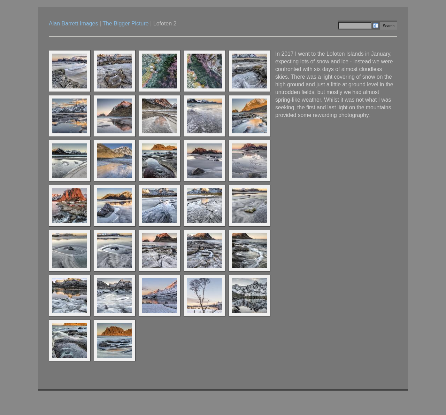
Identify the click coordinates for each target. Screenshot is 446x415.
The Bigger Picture (125, 23)
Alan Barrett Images (73, 23)
